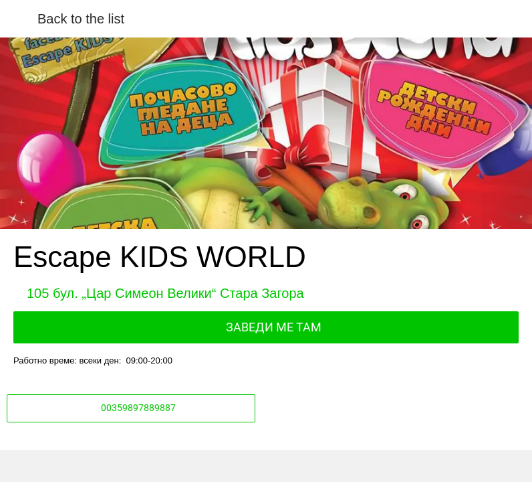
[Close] (19, 19)
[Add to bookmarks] (394, 466)
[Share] (138, 466)
